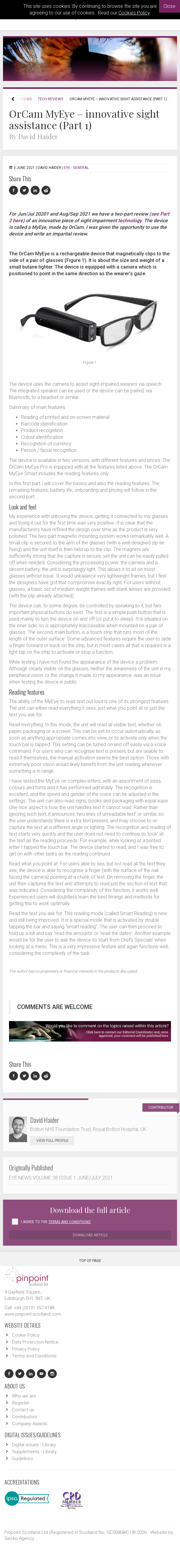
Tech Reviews (50, 99)
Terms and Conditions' (69, 1222)
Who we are (24, 1396)
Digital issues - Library (34, 1444)
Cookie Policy (25, 1335)
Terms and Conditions (34, 1356)
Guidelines (22, 1458)
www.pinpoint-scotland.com (33, 1314)
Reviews (24, 99)
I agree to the (56, 1222)
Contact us (23, 1410)
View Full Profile (55, 1141)
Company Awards (29, 1423)
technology (130, 220)
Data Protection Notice (35, 1342)
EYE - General (76, 168)
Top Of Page (90, 1258)
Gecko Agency (19, 1538)
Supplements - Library (34, 1451)
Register (20, 1403)
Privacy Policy (26, 1349)
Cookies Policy (134, 13)
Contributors (24, 1416)
